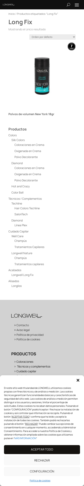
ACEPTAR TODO (42, 453)
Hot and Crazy (20, 186)
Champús (20, 241)
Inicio (11, 14)
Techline (16, 203)
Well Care (17, 236)
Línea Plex (20, 225)
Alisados (13, 281)
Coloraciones (24, 362)
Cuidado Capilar (18, 231)
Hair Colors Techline (27, 208)
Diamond (17, 163)
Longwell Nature (21, 253)
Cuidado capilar (26, 371)
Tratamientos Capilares (29, 247)
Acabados (14, 270)
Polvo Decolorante (26, 157)
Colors (12, 135)
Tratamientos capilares (29, 264)
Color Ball (17, 192)
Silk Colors (18, 140)
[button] (78, 384)
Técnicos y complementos (33, 366)
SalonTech (21, 214)
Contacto (22, 325)
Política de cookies (28, 339)
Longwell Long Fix (22, 275)
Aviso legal (23, 330)
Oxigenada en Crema (27, 151)
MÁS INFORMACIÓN (25, 442)
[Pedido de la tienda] (52, 37)
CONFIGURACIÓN (42, 475)
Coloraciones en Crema (29, 145)
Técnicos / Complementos (25, 199)
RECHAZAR (42, 464)
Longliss (16, 286)
